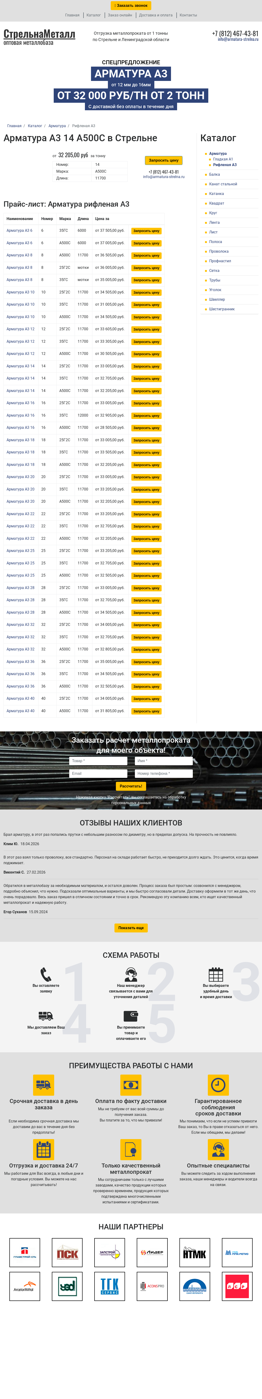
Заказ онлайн (120, 15)
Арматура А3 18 (20, 440)
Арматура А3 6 (19, 230)
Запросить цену (163, 160)
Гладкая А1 (223, 159)
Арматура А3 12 (20, 329)
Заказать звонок (131, 6)
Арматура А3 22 (20, 514)
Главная (72, 15)
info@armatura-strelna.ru (238, 39)
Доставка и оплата (156, 15)
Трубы (214, 280)
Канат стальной (223, 184)
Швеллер (217, 299)
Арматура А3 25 (20, 550)
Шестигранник (222, 309)
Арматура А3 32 (20, 624)
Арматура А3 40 (20, 698)
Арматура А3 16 (20, 403)
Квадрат (216, 203)
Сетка (214, 270)
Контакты (188, 15)
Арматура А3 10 (20, 292)
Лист (213, 232)
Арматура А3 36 (20, 661)
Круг (213, 213)
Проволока (219, 251)
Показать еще (131, 928)
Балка (214, 174)
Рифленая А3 (225, 165)
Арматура (218, 153)
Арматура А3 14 (20, 366)
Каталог (94, 15)
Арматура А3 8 (19, 255)
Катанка (216, 193)
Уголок (215, 290)
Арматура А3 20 (20, 477)
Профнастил (220, 261)
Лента (214, 222)
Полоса (215, 242)
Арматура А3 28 (20, 587)
